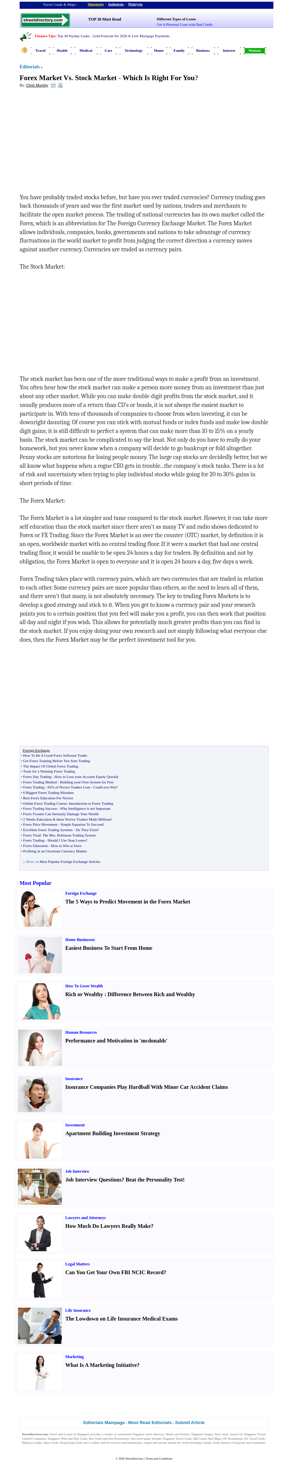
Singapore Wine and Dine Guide (67, 1438)
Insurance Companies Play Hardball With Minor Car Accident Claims (146, 1087)
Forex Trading (33, 787)
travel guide (143, 1438)
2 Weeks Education (37, 819)
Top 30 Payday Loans (74, 36)
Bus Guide (95, 1438)
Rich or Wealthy (84, 994)
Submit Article (190, 1422)
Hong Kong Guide (71, 1442)
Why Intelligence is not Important (85, 808)
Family (179, 50)
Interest (229, 50)
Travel (40, 50)
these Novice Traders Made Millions (84, 819)
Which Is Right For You (158, 78)
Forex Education (35, 846)
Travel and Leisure (61, 1434)
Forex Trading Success (40, 808)
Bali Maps (214, 1438)
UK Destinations (233, 1438)
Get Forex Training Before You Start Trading (56, 761)
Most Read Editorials (150, 1422)
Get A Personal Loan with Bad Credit (184, 24)
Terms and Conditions (158, 1458)
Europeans (238, 1442)
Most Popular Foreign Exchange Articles (70, 862)
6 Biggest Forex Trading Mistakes (48, 793)
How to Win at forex (66, 846)
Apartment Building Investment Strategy (112, 1133)
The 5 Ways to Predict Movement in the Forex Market (127, 901)
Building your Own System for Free (87, 782)
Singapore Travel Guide (177, 1438)
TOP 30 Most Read (104, 19)
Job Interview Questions (93, 1180)
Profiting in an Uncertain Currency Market (55, 851)
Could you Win (104, 787)
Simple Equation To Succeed (82, 824)
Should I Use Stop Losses (66, 840)
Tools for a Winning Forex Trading (49, 771)
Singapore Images (202, 1434)
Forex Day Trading (37, 777)
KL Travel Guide (255, 1438)
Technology (133, 50)
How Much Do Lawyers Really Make (108, 1226)
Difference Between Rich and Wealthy (151, 994)
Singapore (96, 4)
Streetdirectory (134, 1458)
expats (148, 1442)
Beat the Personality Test (154, 1180)
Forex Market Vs (45, 78)
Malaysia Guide (32, 1442)
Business (203, 50)
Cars (108, 50)
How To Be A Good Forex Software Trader (55, 755)
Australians (258, 1442)
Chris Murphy (37, 85)
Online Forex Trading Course (45, 803)
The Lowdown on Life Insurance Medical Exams (121, 1319)
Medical (86, 50)
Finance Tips (45, 36)
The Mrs (49, 835)
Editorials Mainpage (104, 1422)
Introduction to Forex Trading (91, 803)
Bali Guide (200, 1438)
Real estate (221, 1434)
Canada (206, 1442)
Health (62, 50)
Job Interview (77, 1171)
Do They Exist (86, 830)
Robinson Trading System (76, 835)
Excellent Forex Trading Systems (47, 830)
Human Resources (81, 1032)
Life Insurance (78, 1310)
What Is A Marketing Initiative (101, 1365)
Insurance (74, 1078)
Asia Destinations (118, 1438)
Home (158, 50)
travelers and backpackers (126, 1442)
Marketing (74, 1356)
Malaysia (135, 4)
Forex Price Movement (40, 824)
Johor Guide (50, 1442)
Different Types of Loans (176, 19)
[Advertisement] (75, 142)
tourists (162, 1442)
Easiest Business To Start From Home (108, 948)
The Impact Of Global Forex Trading (50, 766)
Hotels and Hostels (177, 1434)
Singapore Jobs (31, 1447)
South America (222, 1442)
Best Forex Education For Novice (48, 798)
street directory (154, 1434)
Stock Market (96, 78)
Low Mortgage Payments (151, 36)
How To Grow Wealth (84, 986)
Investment (75, 1125)
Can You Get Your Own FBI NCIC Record (114, 1272)
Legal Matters (77, 1264)
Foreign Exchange (81, 893)
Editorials (30, 66)
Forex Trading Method (40, 782)
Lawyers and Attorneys (85, 1217)
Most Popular (35, 883)
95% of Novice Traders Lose (68, 787)
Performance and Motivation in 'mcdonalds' (116, 1041)
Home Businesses (80, 939)
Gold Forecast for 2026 (109, 36)
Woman (254, 50)
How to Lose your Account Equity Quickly (86, 777)
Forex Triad (32, 835)
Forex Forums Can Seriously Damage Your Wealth (60, 814)
